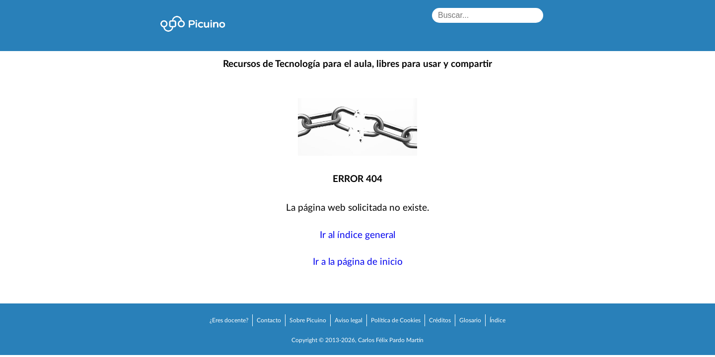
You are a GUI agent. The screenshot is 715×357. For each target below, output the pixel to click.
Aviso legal (348, 320)
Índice (497, 320)
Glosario (470, 320)
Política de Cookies (396, 320)
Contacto (269, 320)
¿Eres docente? (229, 320)
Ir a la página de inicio (358, 262)
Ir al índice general (357, 235)
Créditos (440, 320)
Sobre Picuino (307, 320)
